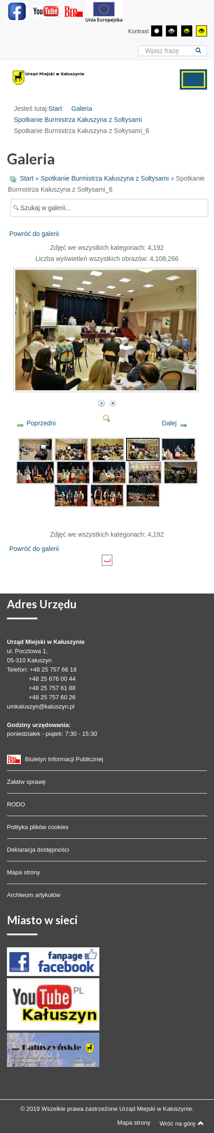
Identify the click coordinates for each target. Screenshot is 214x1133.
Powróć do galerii (34, 233)
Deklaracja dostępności (38, 849)
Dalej (169, 423)
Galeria (81, 108)
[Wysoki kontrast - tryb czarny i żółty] (186, 30)
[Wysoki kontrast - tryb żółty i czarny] (201, 30)
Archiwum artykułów (34, 894)
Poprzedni (40, 423)
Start (55, 108)
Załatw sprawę (26, 781)
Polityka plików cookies (37, 827)
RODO (16, 804)
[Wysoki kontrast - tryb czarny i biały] (171, 30)
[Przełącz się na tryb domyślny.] (156, 30)
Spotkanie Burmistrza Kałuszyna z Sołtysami (78, 119)
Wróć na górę (181, 1123)
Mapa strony (23, 872)
